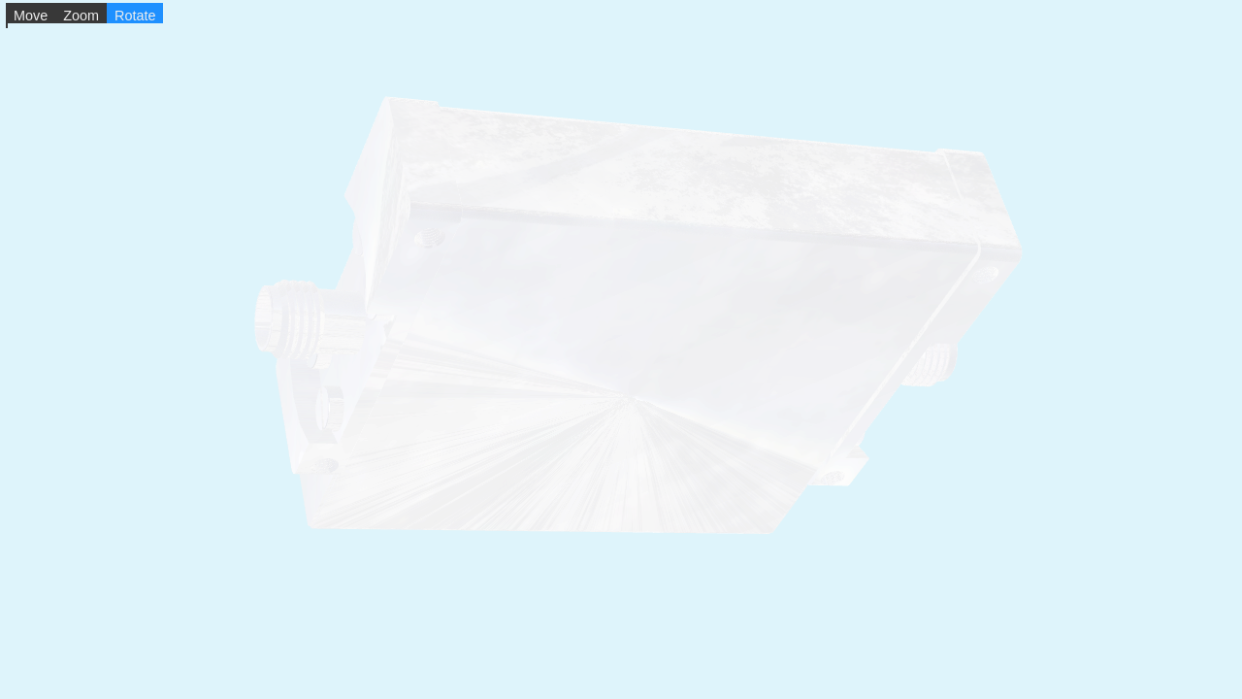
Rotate (134, 15)
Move (31, 15)
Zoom (81, 15)
